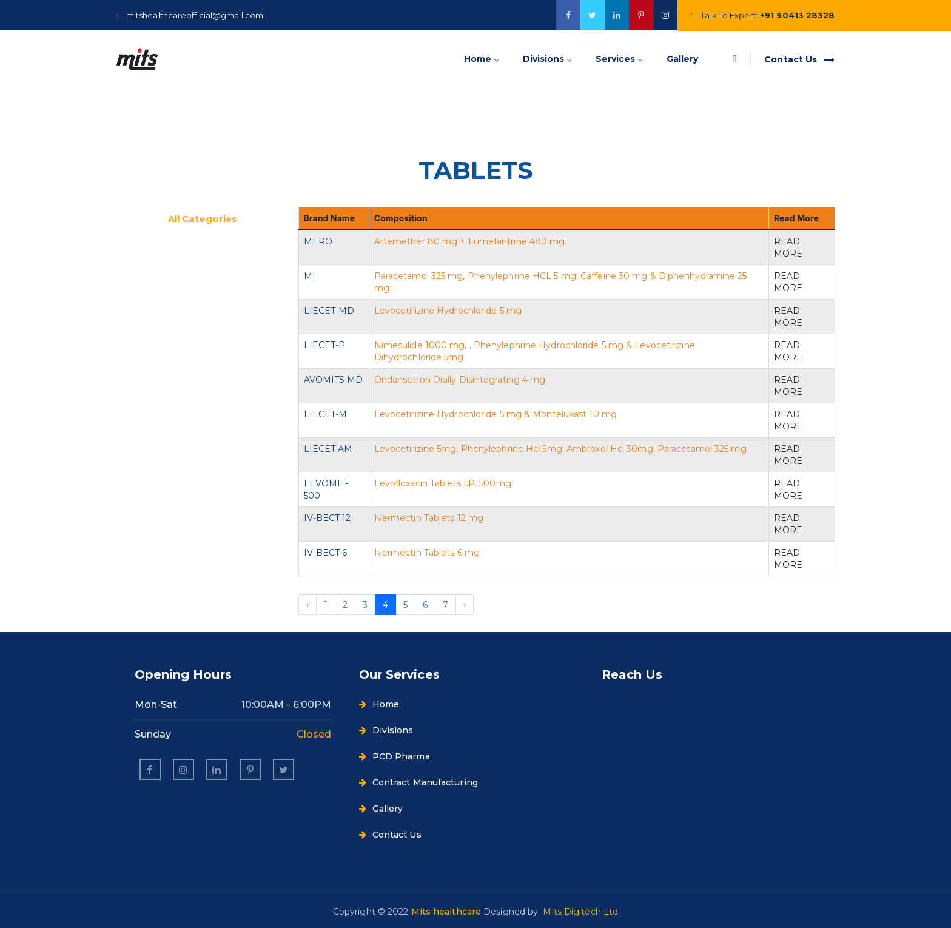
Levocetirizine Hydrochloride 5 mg (448, 310)
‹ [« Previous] (307, 604)
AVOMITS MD (333, 379)
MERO (318, 241)
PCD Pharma (394, 756)
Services (615, 58)
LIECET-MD (329, 310)
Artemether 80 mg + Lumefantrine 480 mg (469, 241)
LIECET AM (328, 448)
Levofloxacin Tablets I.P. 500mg (442, 483)
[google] (617, 15)
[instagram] (183, 769)
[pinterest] (250, 769)
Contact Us (799, 60)
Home (477, 58)
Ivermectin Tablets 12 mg (428, 518)
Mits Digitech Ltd (580, 911)
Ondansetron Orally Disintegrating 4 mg (460, 379)
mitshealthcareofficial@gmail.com (194, 15)
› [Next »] (464, 604)
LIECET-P (325, 345)
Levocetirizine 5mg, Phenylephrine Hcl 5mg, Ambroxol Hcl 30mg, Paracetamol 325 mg (560, 448)
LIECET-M (326, 414)
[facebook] (568, 15)
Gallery (682, 58)
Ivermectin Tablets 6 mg (427, 552)
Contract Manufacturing (418, 782)
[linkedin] (216, 769)
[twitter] (592, 15)
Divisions (543, 58)
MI (309, 276)
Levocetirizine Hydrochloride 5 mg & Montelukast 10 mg (495, 414)
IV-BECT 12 (327, 518)
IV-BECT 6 (326, 552)
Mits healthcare (447, 911)
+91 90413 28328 (797, 15)
